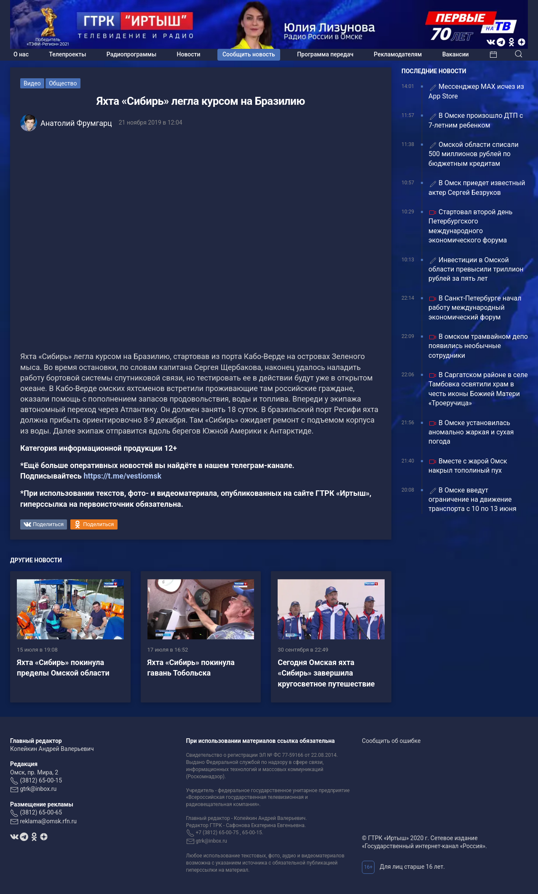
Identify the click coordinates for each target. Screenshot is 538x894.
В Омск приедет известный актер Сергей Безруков (476, 187)
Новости (189, 54)
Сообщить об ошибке (391, 740)
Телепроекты (67, 54)
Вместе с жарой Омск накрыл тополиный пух (467, 465)
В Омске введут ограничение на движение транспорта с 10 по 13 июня (472, 499)
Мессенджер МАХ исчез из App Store (476, 91)
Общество (63, 83)
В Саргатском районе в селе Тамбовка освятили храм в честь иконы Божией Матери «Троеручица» (478, 389)
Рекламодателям (398, 54)
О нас (21, 54)
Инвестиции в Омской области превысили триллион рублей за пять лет (476, 269)
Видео (32, 83)
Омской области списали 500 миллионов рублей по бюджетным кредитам (473, 154)
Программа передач (325, 54)
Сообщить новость (248, 54)
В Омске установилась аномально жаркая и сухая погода (471, 432)
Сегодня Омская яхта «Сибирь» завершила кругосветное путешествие (326, 673)
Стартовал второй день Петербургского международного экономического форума (470, 226)
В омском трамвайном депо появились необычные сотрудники (478, 346)
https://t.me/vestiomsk (122, 475)
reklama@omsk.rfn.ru (48, 821)
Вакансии (455, 54)
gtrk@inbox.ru (38, 788)
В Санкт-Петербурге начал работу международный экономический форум (474, 307)
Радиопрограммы (131, 54)
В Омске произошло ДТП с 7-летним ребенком (475, 120)
